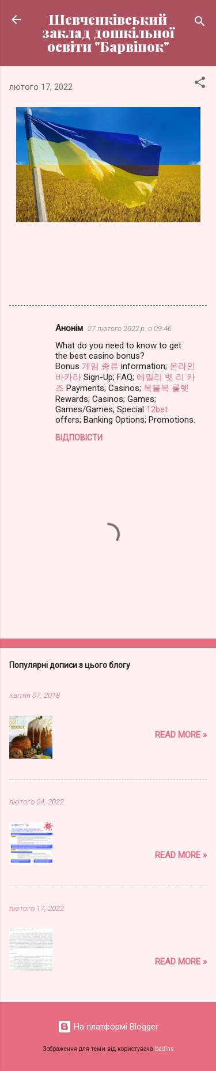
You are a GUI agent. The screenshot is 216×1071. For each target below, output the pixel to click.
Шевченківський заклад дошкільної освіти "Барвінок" (108, 32)
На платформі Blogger (108, 1026)
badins (164, 1049)
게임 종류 (100, 366)
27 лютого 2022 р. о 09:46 (130, 328)
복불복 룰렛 (166, 388)
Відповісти (79, 437)
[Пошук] (200, 23)
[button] (200, 84)
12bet (157, 409)
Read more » (181, 735)
